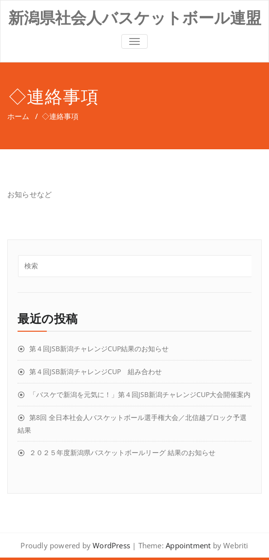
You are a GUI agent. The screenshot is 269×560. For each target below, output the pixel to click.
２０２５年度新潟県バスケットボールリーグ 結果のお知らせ (122, 452)
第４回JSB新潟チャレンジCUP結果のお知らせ (99, 348)
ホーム (18, 116)
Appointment (187, 545)
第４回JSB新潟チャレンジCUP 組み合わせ (95, 371)
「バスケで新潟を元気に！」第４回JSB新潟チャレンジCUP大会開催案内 (139, 394)
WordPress (111, 545)
